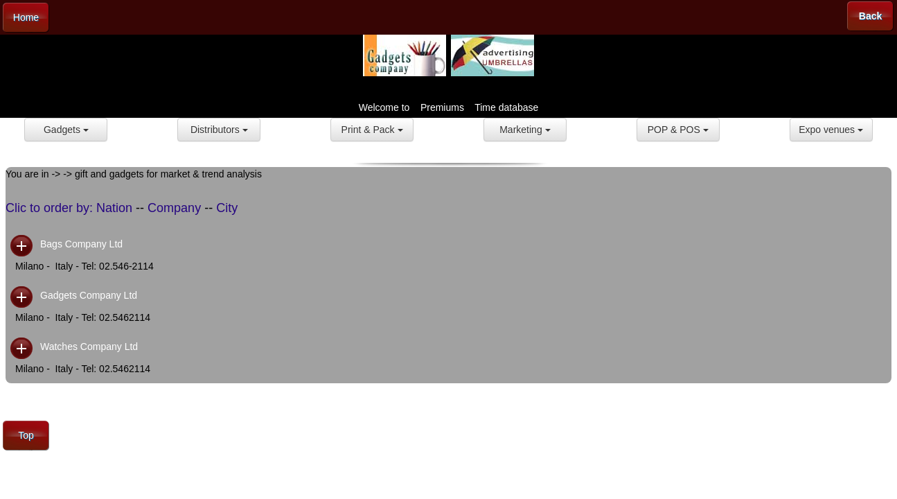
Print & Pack (372, 129)
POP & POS (678, 129)
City (227, 208)
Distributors (219, 129)
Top (26, 435)
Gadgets (66, 129)
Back (870, 15)
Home (26, 17)
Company (174, 208)
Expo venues (831, 129)
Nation (114, 208)
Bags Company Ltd (81, 244)
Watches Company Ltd (89, 346)
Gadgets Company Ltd (88, 295)
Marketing (524, 129)
